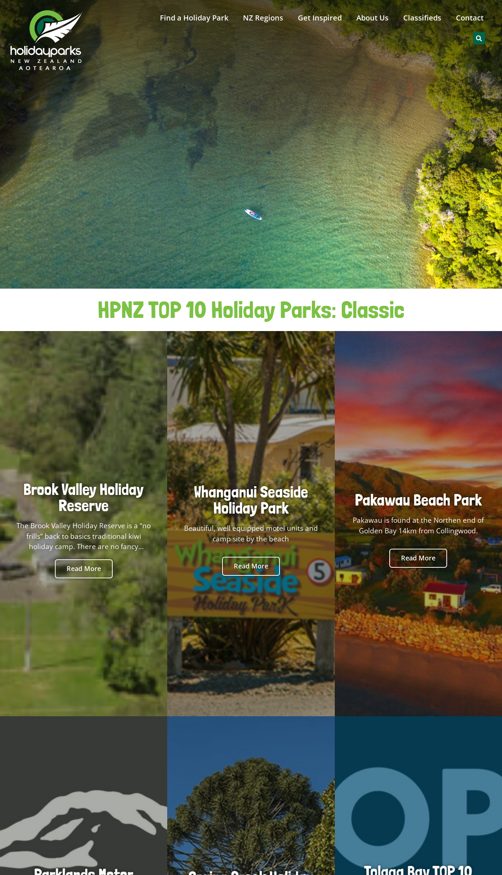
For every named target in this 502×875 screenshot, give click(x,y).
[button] (479, 38)
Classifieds (422, 18)
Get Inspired (320, 18)
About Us (372, 18)
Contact (470, 18)
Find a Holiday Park (194, 18)
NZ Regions (263, 18)
